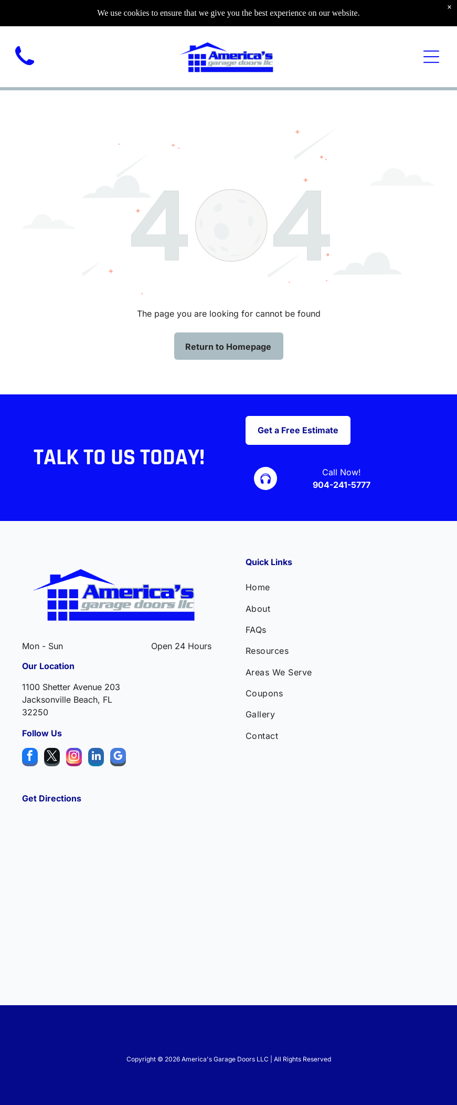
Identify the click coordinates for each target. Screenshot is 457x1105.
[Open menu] (431, 57)
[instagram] (74, 758)
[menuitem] (340, 587)
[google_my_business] (118, 758)
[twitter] (52, 758)
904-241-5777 (341, 484)
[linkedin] (96, 758)
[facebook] (30, 758)
